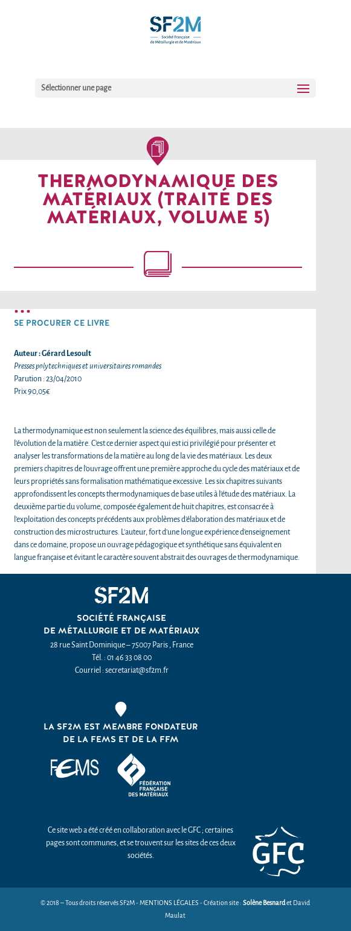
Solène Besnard (264, 902)
